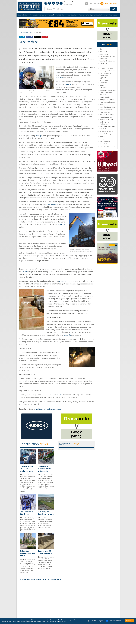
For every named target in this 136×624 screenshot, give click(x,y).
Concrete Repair (105, 141)
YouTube (57, 3)
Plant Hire (103, 49)
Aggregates (103, 78)
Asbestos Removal (106, 109)
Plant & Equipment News (63, 15)
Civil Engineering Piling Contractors (107, 57)
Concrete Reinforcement (108, 102)
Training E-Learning (106, 119)
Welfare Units (104, 80)
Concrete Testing (105, 134)
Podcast (115, 15)
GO (113, 9)
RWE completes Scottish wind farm (46, 513)
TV (88, 15)
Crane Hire (103, 63)
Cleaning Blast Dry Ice (107, 146)
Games (105, 15)
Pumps (102, 85)
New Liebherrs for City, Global (27, 513)
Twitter (49, 3)
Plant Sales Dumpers (107, 115)
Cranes (102, 66)
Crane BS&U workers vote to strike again (44, 468)
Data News (74, 15)
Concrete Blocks (105, 112)
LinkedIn (53, 3)
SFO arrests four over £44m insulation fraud (26, 468)
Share (21, 37)
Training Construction (107, 61)
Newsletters (111, 3)
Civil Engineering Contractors (105, 74)
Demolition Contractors (108, 90)
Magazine (92, 15)
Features (81, 15)
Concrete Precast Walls (107, 126)
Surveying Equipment (107, 100)
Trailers (102, 105)
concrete (59, 78)
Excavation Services (106, 68)
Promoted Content (35, 15)
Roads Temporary (106, 117)
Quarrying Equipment (107, 107)
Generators (103, 83)
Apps (110, 15)
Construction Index (30, 6)
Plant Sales (103, 51)
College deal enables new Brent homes (27, 553)
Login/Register (95, 3)
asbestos (68, 84)
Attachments (104, 54)
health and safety (52, 204)
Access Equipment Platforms (106, 94)
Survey (59, 395)
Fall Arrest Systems (106, 131)
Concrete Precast (105, 144)
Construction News (23, 15)
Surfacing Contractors (107, 71)
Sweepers (103, 139)
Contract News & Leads (47, 15)
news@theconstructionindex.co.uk (47, 409)
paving (38, 135)
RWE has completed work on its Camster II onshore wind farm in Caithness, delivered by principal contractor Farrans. (45, 522)
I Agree (129, 621)
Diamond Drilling (105, 97)
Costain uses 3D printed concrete (45, 552)
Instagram (46, 3)
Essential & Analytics (95, 621)
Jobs (86, 15)
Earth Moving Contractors (104, 123)
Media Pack (98, 15)
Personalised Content (114, 621)
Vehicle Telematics (106, 129)
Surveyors (103, 136)
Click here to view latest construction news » (40, 579)
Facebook (61, 3)
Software (103, 88)
